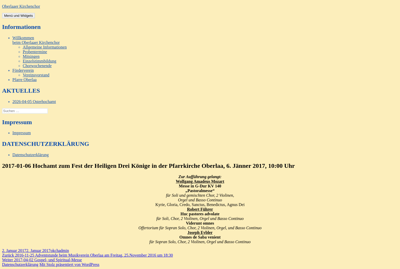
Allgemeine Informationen (45, 47)
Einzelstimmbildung (39, 61)
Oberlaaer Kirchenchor (21, 6)
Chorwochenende (37, 66)
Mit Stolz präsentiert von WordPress (69, 264)
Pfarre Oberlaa (24, 79)
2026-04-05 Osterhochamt (34, 101)
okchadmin (60, 250)
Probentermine (35, 52)
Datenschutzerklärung (30, 155)
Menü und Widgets (18, 16)
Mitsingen (31, 56)
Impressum (21, 133)
